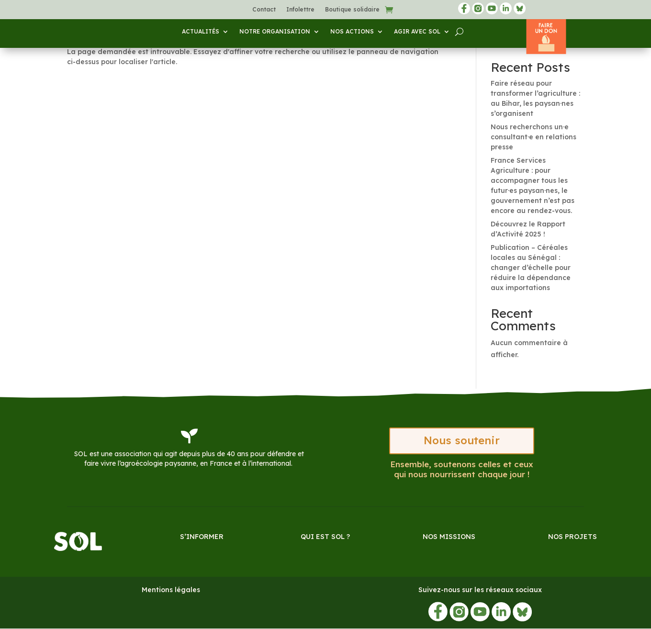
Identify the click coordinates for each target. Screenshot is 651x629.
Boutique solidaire (352, 9)
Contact (264, 9)
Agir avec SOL (417, 31)
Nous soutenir (462, 441)
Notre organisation (274, 31)
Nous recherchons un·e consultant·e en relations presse (533, 137)
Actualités (200, 31)
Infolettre (300, 9)
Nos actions (352, 31)
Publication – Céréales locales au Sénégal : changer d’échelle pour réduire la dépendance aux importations (531, 267)
